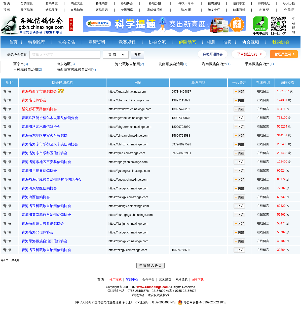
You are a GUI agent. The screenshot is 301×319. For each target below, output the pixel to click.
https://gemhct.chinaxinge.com (128, 118)
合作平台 (148, 279)
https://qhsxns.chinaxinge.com (128, 100)
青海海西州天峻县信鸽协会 (43, 223)
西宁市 (20, 64)
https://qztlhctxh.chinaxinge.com (129, 109)
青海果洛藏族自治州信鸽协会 (44, 241)
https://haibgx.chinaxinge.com (128, 232)
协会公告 (67, 42)
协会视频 (250, 42)
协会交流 (157, 42)
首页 (13, 42)
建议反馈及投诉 (158, 295)
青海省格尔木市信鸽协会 (41, 127)
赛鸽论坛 (264, 3)
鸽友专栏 (214, 10)
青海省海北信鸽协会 (37, 232)
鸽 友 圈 (186, 10)
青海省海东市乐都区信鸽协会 (44, 153)
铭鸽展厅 (52, 10)
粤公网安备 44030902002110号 (204, 302)
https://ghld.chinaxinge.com (126, 153)
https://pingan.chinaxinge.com (128, 135)
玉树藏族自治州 (27, 69)
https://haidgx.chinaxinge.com (128, 188)
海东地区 (66, 64)
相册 (211, 42)
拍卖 (227, 42)
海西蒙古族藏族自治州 (76, 69)
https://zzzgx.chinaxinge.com (127, 250)
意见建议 (165, 279)
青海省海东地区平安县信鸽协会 (46, 162)
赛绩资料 (96, 42)
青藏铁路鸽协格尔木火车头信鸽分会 (50, 118)
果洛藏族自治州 (259, 64)
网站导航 (181, 279)
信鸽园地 (214, 3)
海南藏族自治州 (216, 64)
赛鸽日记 (102, 10)
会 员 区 (289, 10)
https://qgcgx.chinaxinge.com (127, 179)
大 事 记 (264, 10)
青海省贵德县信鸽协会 (39, 171)
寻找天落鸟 (186, 3)
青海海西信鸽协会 (36, 197)
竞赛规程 (127, 42)
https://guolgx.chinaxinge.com (128, 241)
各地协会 (127, 3)
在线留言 (263, 91)
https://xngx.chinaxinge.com (127, 91)
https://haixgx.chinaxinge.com (128, 197)
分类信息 (27, 3)
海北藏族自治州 (129, 64)
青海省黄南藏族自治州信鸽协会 (46, 215)
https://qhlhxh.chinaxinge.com (128, 144)
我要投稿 (138, 295)
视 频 (6, 10)
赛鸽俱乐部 (154, 10)
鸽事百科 (239, 10)
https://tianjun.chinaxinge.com (128, 223)
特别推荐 (36, 42)
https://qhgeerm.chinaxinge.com (129, 127)
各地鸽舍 (102, 3)
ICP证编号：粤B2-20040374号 (155, 302)
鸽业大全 (77, 3)
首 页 (6, 3)
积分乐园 (289, 3)
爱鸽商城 (52, 3)
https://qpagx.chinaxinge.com (127, 162)
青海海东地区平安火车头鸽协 (44, 135)
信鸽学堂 (239, 3)
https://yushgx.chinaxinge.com (128, 206)
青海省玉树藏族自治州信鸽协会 (46, 206)
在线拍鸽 (77, 10)
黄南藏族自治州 (173, 64)
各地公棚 (155, 3)
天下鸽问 (27, 10)
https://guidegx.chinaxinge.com (129, 171)
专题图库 (127, 10)
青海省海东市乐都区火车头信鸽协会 (50, 144)
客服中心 (132, 279)
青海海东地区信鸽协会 (39, 188)
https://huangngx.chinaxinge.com (130, 215)
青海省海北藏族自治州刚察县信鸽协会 (52, 179)
